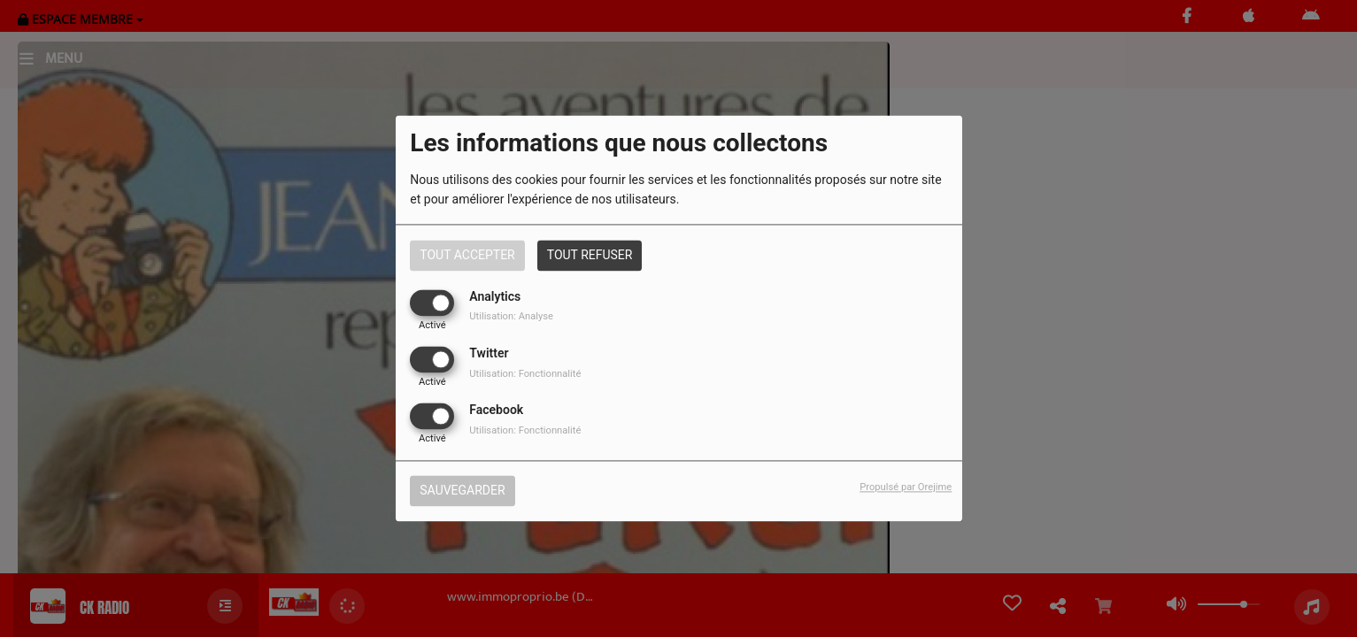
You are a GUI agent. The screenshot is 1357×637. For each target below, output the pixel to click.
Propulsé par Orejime (906, 488)
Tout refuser (590, 255)
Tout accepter (467, 255)
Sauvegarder (462, 491)
